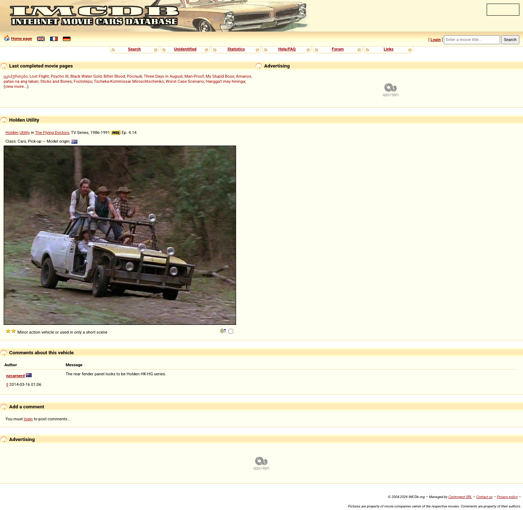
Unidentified (185, 49)
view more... (16, 86)
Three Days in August (163, 76)
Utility (25, 132)
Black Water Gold (86, 76)
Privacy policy (507, 497)
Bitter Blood (114, 76)
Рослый (134, 76)
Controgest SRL (460, 497)
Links (388, 49)
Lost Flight (39, 76)
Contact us (484, 497)
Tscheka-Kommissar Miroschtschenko (129, 81)
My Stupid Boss (220, 76)
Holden (12, 132)
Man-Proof (194, 76)
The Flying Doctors (52, 132)
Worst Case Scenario (185, 81)
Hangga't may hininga (225, 81)
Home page (21, 38)
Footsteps (83, 81)
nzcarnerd (15, 375)
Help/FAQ (287, 49)
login (28, 418)
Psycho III (59, 76)
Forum (338, 49)
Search (134, 49)
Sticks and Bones (56, 81)
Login (435, 39)
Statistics (236, 49)
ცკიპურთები (16, 76)
